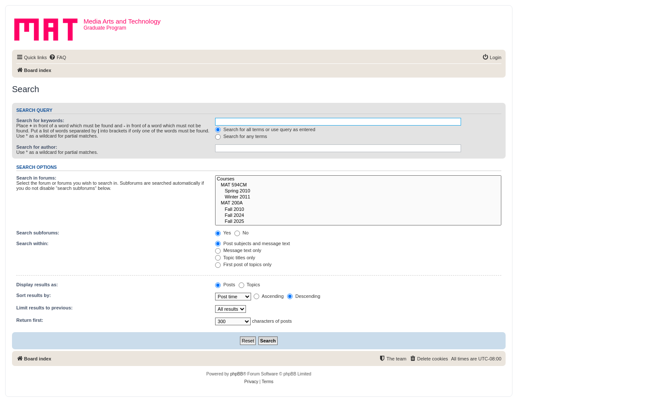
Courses (358, 179)
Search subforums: (37, 232)
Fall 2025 (358, 222)
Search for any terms (241, 136)
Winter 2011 (358, 197)
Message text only (238, 250)
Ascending (269, 296)
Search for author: (36, 147)
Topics (249, 284)
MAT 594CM (358, 185)
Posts (225, 284)
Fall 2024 (358, 216)
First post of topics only (243, 264)
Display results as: (37, 284)
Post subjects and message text (252, 243)
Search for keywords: (40, 120)
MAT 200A (358, 203)
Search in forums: (36, 177)
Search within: (32, 243)
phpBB (236, 374)
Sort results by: (33, 295)
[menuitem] (57, 57)
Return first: (29, 320)
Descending (303, 296)
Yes (223, 232)
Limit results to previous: (44, 307)
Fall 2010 (358, 210)
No (241, 232)
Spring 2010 (358, 191)
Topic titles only (235, 257)
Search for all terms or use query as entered (265, 129)
